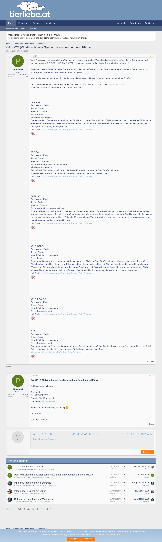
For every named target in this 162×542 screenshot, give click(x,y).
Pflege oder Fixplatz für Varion (30, 491)
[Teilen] (150, 56)
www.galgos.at (117, 84)
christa (16, 494)
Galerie (36, 23)
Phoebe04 (12, 51)
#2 (153, 376)
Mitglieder (50, 23)
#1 (153, 56)
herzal (147, 469)
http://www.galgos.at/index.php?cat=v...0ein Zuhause (67, 129)
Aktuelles (22, 23)
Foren (11, 23)
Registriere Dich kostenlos (21, 38)
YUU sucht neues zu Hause (29, 466)
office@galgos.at (46, 398)
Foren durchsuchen (29, 28)
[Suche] (150, 23)
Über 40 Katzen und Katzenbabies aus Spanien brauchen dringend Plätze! (53, 474)
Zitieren (151, 361)
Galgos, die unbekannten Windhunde (34, 499)
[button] (29, 23)
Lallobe (147, 493)
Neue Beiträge (12, 28)
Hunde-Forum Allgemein (42, 502)
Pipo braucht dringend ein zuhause (32, 482)
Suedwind (17, 485)
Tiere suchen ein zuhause (45, 469)
